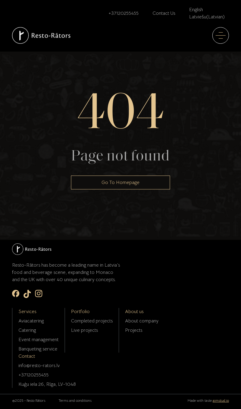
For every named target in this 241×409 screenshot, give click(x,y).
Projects (133, 330)
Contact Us (164, 13)
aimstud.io (221, 400)
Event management (38, 340)
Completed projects (92, 321)
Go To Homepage (120, 182)
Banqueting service (37, 349)
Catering (27, 330)
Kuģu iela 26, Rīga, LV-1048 (47, 384)
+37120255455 (123, 13)
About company (142, 321)
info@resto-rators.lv (39, 366)
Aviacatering (31, 321)
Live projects (84, 330)
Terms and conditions (75, 400)
